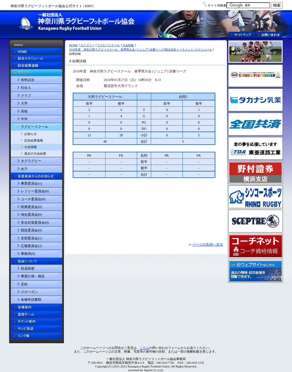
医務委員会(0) (31, 207)
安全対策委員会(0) (35, 223)
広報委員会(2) (31, 246)
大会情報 (128, 45)
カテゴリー (87, 45)
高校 (24, 111)
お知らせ (30, 134)
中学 (24, 119)
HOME (73, 45)
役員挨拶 (28, 268)
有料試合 (28, 80)
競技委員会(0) (31, 230)
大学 (24, 103)
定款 (24, 284)
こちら (144, 347)
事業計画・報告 (33, 276)
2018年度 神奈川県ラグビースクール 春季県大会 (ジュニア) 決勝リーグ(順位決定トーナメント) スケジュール (140, 49)
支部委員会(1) (31, 238)
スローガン (29, 292)
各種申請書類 (31, 300)
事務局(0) (28, 254)
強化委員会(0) (31, 215)
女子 (24, 169)
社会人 (26, 88)
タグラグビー (31, 161)
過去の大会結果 (35, 153)
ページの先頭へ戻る (207, 244)
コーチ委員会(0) (33, 199)
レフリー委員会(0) (35, 191)
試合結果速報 (33, 140)
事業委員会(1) (31, 183)
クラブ (26, 96)
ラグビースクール (108, 45)
